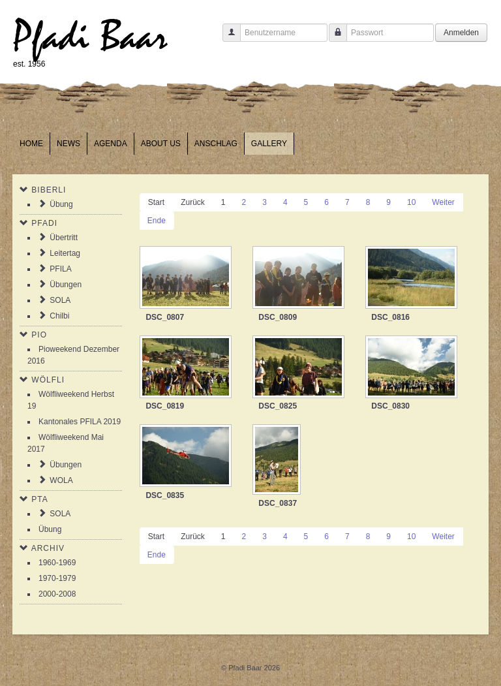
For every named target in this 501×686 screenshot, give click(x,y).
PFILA (60, 268)
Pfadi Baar (90, 37)
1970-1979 (57, 578)
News (68, 143)
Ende (156, 220)
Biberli (48, 190)
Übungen (66, 284)
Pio (39, 334)
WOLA (61, 480)
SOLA (60, 300)
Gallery (269, 143)
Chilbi (59, 315)
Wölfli (48, 379)
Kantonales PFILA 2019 (79, 421)
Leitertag (65, 253)
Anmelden (461, 32)
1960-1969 (57, 562)
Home (31, 143)
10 (411, 202)
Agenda (110, 143)
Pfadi (44, 223)
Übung (61, 204)
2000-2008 (57, 594)
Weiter (443, 202)
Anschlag (215, 143)
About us (161, 143)
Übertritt (64, 237)
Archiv (48, 548)
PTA (39, 499)
